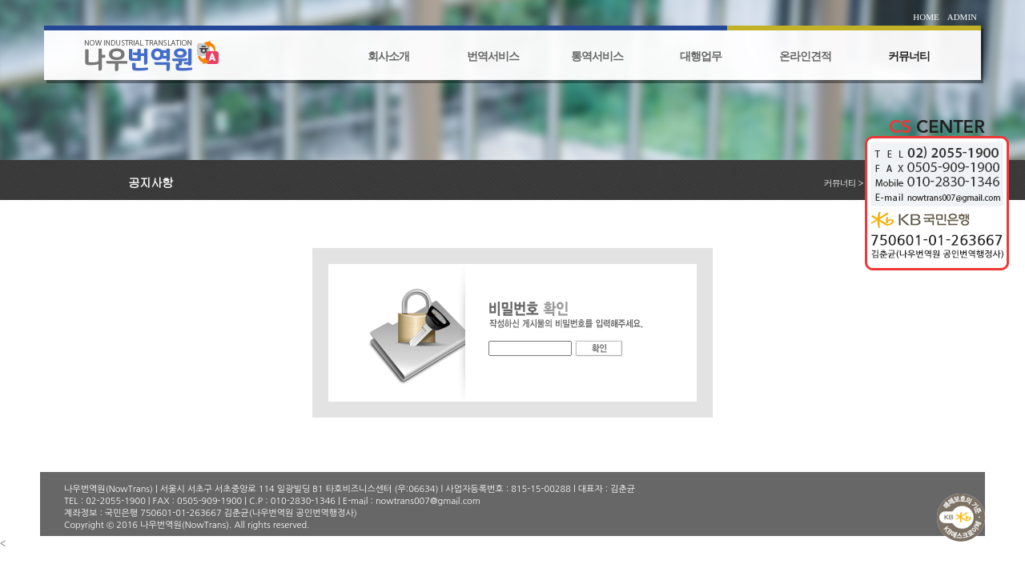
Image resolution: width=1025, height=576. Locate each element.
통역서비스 (597, 56)
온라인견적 (805, 56)
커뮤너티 (909, 56)
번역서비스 (493, 56)
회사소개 (388, 56)
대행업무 (701, 56)
